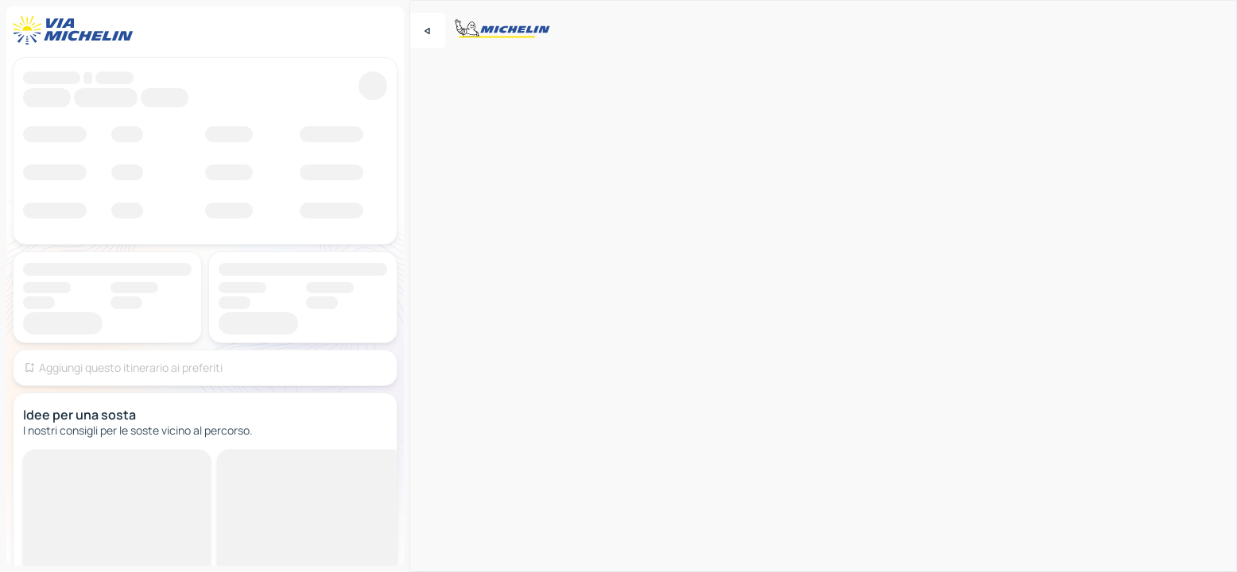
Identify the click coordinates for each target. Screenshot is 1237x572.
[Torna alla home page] (76, 30)
